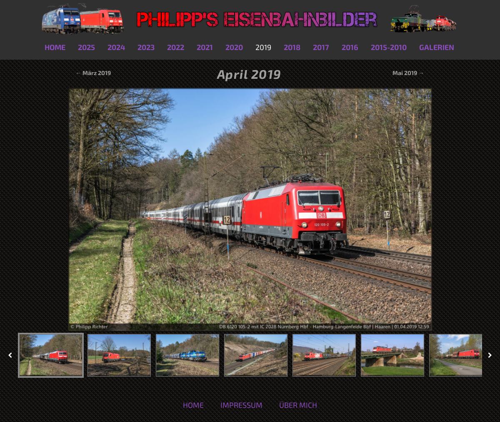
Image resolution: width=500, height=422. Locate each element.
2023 (146, 47)
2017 (321, 47)
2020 (234, 47)
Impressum (241, 404)
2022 (175, 47)
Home (55, 47)
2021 (205, 47)
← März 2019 (92, 72)
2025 (86, 47)
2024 (116, 47)
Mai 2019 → (408, 72)
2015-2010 (389, 47)
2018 (292, 47)
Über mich (298, 404)
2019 (263, 47)
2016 (350, 47)
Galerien (436, 47)
